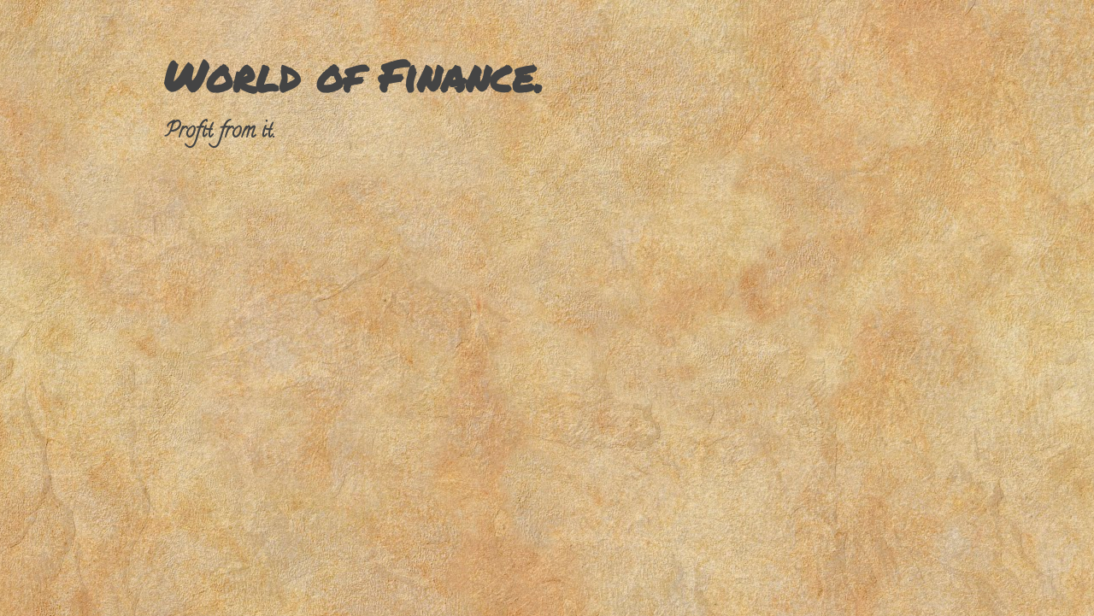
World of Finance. (353, 75)
